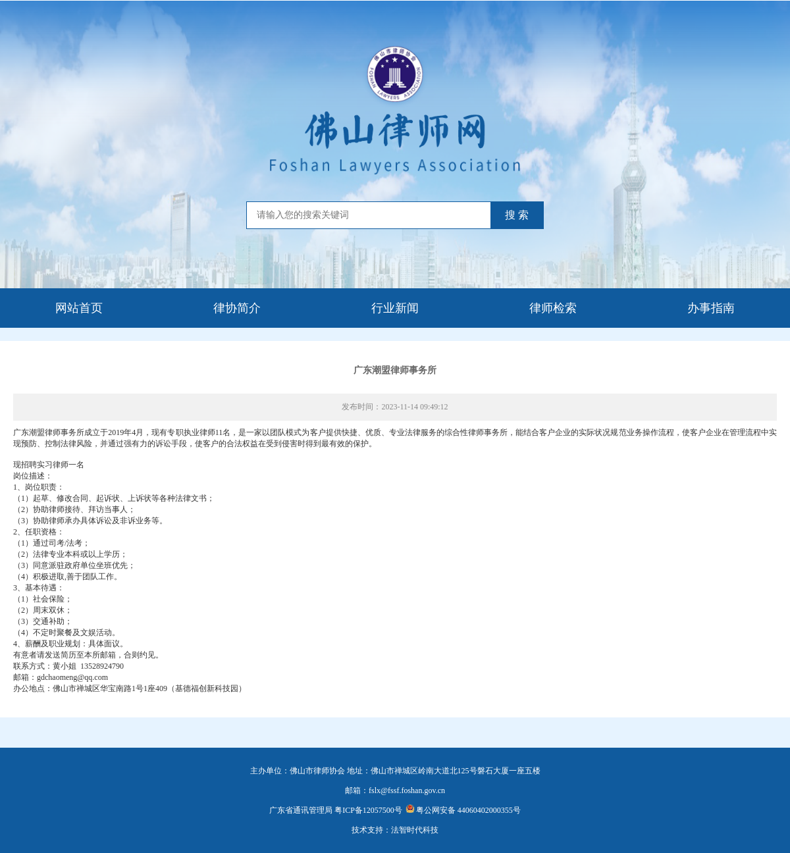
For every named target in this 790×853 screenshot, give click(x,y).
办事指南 (711, 308)
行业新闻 (395, 308)
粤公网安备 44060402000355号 (463, 810)
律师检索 (553, 308)
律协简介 (237, 308)
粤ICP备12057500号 (368, 810)
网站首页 (79, 308)
